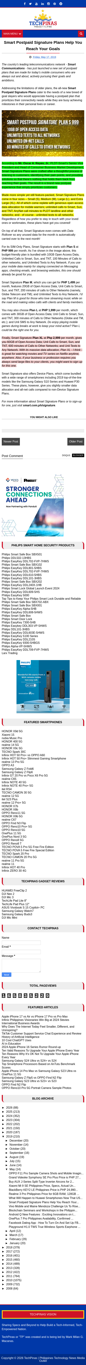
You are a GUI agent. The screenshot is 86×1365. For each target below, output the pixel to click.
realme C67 (9, 819)
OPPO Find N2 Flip (14, 1084)
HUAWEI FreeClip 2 (14, 890)
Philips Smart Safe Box (16, 615)
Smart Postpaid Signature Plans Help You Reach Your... (44, 1202)
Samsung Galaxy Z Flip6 (17, 772)
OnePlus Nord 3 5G (14, 836)
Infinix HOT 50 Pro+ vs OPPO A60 (23, 755)
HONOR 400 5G (12, 741)
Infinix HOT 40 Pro (13, 867)
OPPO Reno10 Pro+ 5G (17, 826)
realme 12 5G (10, 795)
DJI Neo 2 (8, 893)
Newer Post (11, 441)
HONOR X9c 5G (12, 748)
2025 (9, 1111)
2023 (9, 1120)
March (14, 1235)
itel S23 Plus (10, 799)
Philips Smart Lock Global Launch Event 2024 (31, 588)
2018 (9, 1247)
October (15, 1148)
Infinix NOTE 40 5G (14, 782)
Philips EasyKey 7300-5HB (19, 622)
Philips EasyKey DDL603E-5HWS (23, 632)
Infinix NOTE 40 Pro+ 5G (17, 785)
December (16, 1140)
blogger (78, 455)
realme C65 (9, 778)
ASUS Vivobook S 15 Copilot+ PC (23, 907)
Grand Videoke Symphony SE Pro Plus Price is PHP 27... (45, 1177)
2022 (9, 1124)
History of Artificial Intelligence (21, 1036)
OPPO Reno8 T (12, 843)
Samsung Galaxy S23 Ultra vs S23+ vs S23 (29, 1081)
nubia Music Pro (12, 738)
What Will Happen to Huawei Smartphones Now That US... (46, 1197)
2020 (9, 1132)
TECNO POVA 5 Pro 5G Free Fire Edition (28, 846)
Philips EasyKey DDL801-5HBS (22, 568)
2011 (9, 1276)
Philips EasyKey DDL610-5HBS (22, 574)
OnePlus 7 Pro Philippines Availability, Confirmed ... (41, 1218)
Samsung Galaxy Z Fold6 (18, 768)
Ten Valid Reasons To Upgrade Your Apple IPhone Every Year (40, 1050)
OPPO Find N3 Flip (14, 823)
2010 (9, 1280)
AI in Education (11, 1043)
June (13, 1165)
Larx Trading (10, 653)
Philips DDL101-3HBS (16, 629)
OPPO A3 (8, 765)
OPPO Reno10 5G (13, 829)
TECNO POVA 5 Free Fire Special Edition (28, 850)
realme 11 (8, 863)
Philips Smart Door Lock (17, 619)
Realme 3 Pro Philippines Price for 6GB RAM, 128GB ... (44, 1193)
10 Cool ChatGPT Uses (16, 1040)
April (13, 1230)
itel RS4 (7, 789)
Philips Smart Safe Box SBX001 (22, 605)
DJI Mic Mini (9, 917)
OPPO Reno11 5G (13, 812)
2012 (9, 1272)
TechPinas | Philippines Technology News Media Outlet (54, 1359)
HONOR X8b (10, 809)
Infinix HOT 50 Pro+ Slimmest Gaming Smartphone (34, 758)
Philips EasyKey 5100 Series (20, 636)
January (15, 1243)
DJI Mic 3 (8, 897)
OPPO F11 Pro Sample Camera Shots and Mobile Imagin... (46, 1173)
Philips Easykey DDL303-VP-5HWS (24, 625)
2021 (9, 1128)
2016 (9, 1255)
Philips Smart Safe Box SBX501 (22, 554)
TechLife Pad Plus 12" (15, 904)
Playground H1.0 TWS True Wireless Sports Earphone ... (44, 1226)
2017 (9, 1251)
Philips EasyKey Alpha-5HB (19, 608)
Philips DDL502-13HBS (16, 557)
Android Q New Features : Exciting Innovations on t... (42, 1214)
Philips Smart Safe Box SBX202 (22, 581)
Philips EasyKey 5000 (15, 595)
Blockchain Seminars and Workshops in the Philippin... (43, 1210)
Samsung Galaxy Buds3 (17, 914)
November (16, 1144)
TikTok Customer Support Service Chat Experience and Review (41, 1033)
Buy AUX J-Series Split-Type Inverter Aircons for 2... (41, 1181)
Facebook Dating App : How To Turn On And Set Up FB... (45, 1222)
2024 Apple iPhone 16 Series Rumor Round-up (31, 1047)
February (16, 1239)
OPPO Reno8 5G (13, 840)
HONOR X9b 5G (12, 816)
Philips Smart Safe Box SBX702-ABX (25, 602)
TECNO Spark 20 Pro (15, 853)
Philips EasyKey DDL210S (18, 639)
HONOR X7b (10, 806)
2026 (9, 1107)
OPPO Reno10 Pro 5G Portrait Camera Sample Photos (36, 1087)
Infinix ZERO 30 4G (14, 870)
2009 (9, 1284)
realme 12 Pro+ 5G (14, 802)
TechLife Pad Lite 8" (14, 900)
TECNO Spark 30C (14, 751)
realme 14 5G (10, 744)
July (12, 1161)
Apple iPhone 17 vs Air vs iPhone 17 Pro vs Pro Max (35, 1016)
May (13, 1169)
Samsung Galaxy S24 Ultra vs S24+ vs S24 (29, 1060)
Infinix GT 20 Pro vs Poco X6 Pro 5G (25, 775)
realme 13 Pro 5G (13, 761)
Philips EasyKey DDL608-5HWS (22, 612)
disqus (66, 455)
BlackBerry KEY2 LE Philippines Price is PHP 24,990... (43, 1189)
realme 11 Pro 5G (13, 860)
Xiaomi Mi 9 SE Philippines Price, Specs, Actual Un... (42, 1185)
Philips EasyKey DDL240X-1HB (22, 585)
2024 (9, 1115)
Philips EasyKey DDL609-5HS (21, 591)
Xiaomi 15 (8, 734)
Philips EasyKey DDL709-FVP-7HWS (25, 649)
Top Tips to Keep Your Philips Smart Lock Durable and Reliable (41, 598)
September (17, 1152)
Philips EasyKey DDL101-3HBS (22, 578)
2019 (9, 1136)
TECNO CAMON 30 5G (17, 792)
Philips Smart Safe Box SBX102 (22, 564)
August (14, 1157)
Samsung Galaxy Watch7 (18, 910)
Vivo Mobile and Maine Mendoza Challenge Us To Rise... (44, 1206)
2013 (9, 1267)
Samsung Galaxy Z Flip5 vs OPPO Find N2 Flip (32, 1077)
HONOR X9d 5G (12, 731)
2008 (9, 1288)
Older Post (76, 441)
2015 (9, 1259)
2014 (9, 1263)
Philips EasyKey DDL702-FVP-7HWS (25, 561)
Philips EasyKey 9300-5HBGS (21, 642)
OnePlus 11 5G (11, 833)
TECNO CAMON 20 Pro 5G (19, 857)
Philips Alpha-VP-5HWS (17, 646)
